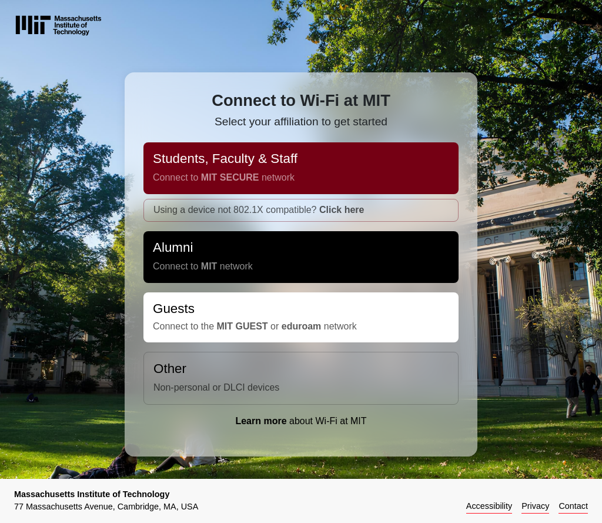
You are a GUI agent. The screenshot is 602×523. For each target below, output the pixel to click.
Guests (301, 322)
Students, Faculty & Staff (301, 172)
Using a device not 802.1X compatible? (258, 214)
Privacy (535, 506)
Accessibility (489, 506)
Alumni (301, 261)
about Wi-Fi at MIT (300, 426)
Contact (573, 506)
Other (301, 382)
